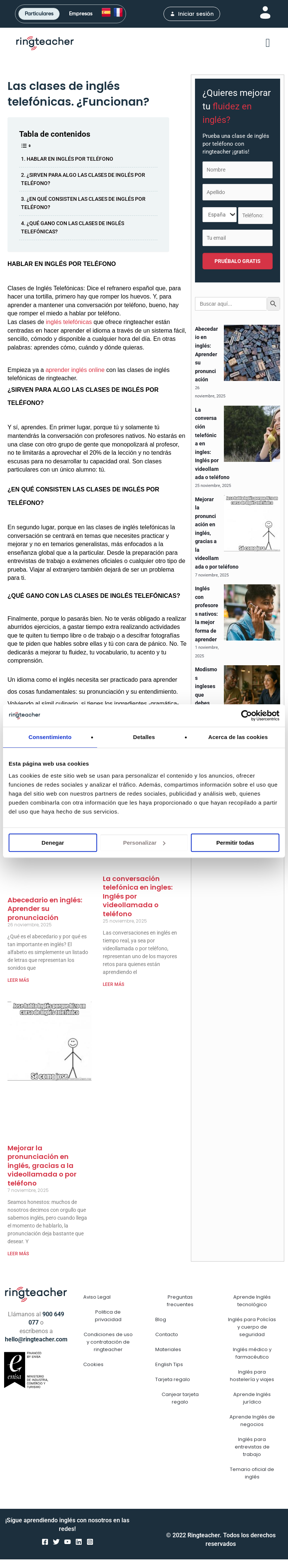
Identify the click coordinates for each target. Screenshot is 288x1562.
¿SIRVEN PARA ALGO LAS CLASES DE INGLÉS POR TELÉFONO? (83, 181)
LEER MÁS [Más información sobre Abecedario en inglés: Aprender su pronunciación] (18, 982)
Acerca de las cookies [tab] (238, 737)
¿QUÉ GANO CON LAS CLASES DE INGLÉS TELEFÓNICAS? (72, 230)
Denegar (53, 842)
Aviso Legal (97, 1299)
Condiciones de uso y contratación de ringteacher (108, 1345)
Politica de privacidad (108, 1318)
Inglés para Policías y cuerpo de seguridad (252, 1330)
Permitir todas (235, 842)
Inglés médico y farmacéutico (252, 1355)
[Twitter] (56, 1544)
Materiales (168, 1352)
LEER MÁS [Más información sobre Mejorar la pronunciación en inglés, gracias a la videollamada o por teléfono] (18, 1256)
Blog (160, 1322)
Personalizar (144, 842)
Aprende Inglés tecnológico (252, 1303)
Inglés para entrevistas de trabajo (252, 1449)
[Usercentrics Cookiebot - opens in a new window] (246, 715)
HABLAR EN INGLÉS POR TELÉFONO (70, 161)
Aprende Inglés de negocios (252, 1423)
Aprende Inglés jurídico (252, 1400)
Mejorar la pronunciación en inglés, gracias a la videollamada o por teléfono (42, 1168)
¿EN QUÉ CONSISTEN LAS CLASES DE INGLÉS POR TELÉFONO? (83, 206)
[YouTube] (67, 1544)
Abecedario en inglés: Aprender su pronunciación (45, 910)
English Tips (169, 1367)
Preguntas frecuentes (180, 1303)
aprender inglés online (74, 372)
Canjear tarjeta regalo (180, 1400)
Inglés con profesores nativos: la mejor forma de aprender (206, 616)
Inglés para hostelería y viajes (252, 1378)
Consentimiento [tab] (50, 737)
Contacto (166, 1337)
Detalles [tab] (144, 737)
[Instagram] (90, 1544)
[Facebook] (45, 1544)
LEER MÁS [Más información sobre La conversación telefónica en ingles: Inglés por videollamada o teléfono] (113, 986)
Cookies (93, 1367)
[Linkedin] (78, 1544)
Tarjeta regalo (172, 1382)
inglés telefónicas (68, 324)
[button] (267, 45)
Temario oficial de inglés (252, 1475)
